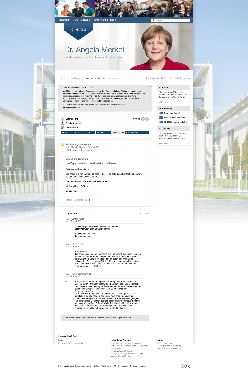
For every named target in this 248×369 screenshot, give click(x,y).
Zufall (64, 132)
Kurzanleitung (152, 78)
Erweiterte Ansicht (71, 123)
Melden (69, 200)
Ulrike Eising (77, 244)
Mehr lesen (174, 102)
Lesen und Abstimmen (94, 78)
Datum (118, 132)
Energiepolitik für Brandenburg (169, 346)
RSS (112, 20)
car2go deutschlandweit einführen (91, 163)
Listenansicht (69, 119)
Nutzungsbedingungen (138, 366)
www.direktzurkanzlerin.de (113, 104)
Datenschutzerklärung (102, 366)
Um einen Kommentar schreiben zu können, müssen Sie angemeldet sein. (98, 318)
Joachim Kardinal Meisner (121, 356)
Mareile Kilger (77, 147)
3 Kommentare (85, 150)
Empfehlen (78, 200)
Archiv (187, 78)
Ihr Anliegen (74, 78)
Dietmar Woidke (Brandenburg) (169, 348)
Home (62, 78)
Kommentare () (73, 213)
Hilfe (75, 20)
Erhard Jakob (78, 219)
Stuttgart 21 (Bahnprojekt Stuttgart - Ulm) (127, 354)
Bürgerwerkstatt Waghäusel (121, 351)
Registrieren (101, 20)
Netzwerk (64, 20)
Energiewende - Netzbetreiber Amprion (126, 343)
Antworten (113, 78)
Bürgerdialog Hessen (165, 343)
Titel (88, 132)
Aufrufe (100, 132)
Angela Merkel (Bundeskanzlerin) (70, 343)
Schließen (142, 213)
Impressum (124, 366)
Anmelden (85, 20)
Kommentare (132, 132)
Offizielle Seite (175, 78)
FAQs (163, 78)
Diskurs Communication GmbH (80, 366)
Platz (77, 132)
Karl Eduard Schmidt (81, 274)
